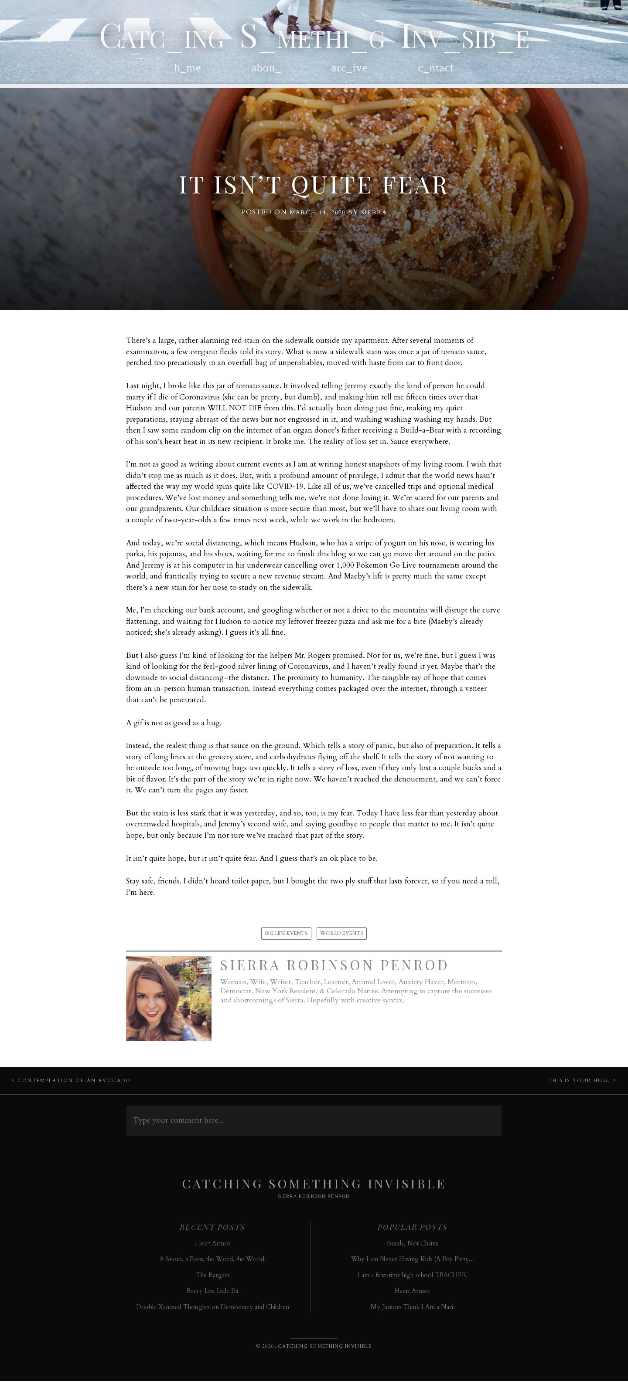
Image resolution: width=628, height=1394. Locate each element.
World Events (341, 941)
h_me (187, 72)
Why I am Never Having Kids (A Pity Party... (412, 1272)
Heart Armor (213, 1256)
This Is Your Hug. (577, 1091)
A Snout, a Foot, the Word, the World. (213, 1272)
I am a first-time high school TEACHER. (413, 1288)
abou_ (266, 72)
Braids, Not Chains (412, 1256)
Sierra (374, 220)
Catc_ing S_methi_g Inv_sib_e (314, 36)
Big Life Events (286, 941)
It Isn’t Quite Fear (314, 188)
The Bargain (212, 1288)
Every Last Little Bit (213, 1304)
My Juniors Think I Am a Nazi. (413, 1320)
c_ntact (436, 72)
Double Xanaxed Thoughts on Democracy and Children (212, 1320)
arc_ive (349, 72)
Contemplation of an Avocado (77, 1091)
